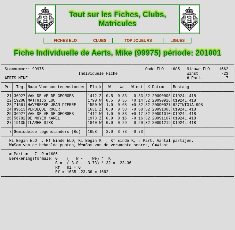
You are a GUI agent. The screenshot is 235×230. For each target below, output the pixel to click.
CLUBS (99, 40)
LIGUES (177, 40)
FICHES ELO (65, 40)
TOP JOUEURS (138, 40)
